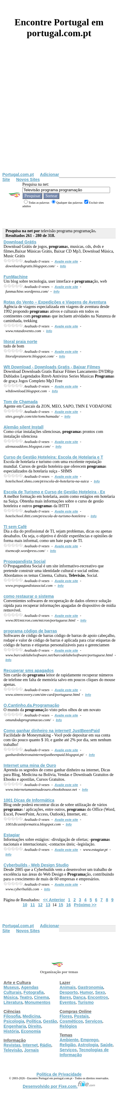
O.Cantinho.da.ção (31, 705)
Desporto (69, 992)
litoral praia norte (20, 341)
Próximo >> (85, 904)
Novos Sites (28, 179)
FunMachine (16, 276)
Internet (30, 1045)
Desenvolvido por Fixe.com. (59, 1086)
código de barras (30, 631)
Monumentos (37, 1002)
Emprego (90, 1039)
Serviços (93, 1021)
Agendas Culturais (21, 990)
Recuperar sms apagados (29, 670)
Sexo (100, 992)
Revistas (12, 1045)
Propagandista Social (24, 561)
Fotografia (34, 992)
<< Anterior (54, 899)
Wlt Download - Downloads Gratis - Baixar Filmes (52, 367)
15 (60, 904)
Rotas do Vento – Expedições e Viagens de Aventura (55, 302)
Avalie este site (66, 261)
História (11, 1031)
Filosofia (12, 1016)
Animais (68, 987)
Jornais (31, 1050)
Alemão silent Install (23, 427)
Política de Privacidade (59, 1074)
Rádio (45, 1045)
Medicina (31, 1016)
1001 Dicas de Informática (29, 800)
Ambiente (69, 1039)
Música (10, 997)
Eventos (68, 1002)
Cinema (41, 997)
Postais (81, 1016)
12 (40, 904)
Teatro (25, 997)
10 (25, 904)
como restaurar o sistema (29, 596)
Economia (31, 1031)
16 (68, 904)
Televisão (13, 1050)
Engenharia (15, 1026)
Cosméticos (71, 1021)
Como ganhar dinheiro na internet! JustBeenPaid (52, 730)
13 (48, 904)
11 (32, 904)
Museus (11, 987)
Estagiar (12, 835)
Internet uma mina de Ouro (30, 765)
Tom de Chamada (21, 401)
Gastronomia (90, 987)
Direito (34, 1026)
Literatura (13, 1002)
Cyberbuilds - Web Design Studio (36, 865)
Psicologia (14, 1021)
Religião (68, 1044)
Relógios (68, 1026)
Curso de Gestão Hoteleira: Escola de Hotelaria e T (53, 457)
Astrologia (88, 1044)
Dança (79, 997)
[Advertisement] (55, 114)
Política (33, 1021)
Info (63, 266)
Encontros (98, 997)
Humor (86, 992)
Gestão (50, 1021)
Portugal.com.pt (18, 174)
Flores (66, 1016)
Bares (65, 997)
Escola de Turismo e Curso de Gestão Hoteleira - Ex (54, 492)
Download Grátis (20, 242)
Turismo (86, 1002)
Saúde (106, 1044)
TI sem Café (15, 526)
